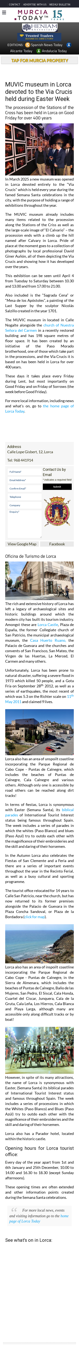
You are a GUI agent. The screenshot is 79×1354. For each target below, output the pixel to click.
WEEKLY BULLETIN (59, 4)
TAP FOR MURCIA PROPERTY (39, 60)
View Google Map (22, 544)
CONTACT (14, 4)
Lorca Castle (48, 624)
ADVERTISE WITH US (34, 4)
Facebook (57, 544)
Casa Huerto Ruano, (48, 640)
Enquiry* (24, 524)
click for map (34, 916)
